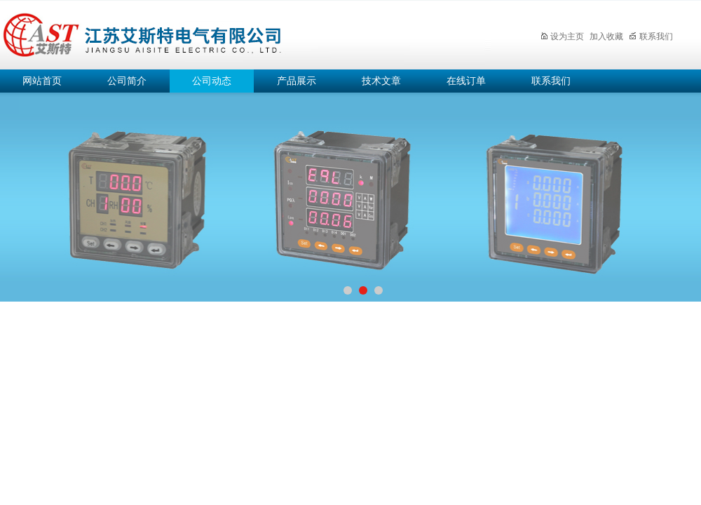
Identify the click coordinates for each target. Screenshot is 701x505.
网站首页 (42, 81)
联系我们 (651, 36)
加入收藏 (606, 36)
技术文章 (381, 81)
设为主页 (562, 36)
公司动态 (211, 81)
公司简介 (127, 81)
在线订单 (466, 81)
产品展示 (296, 81)
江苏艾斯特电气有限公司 (245, 32)
